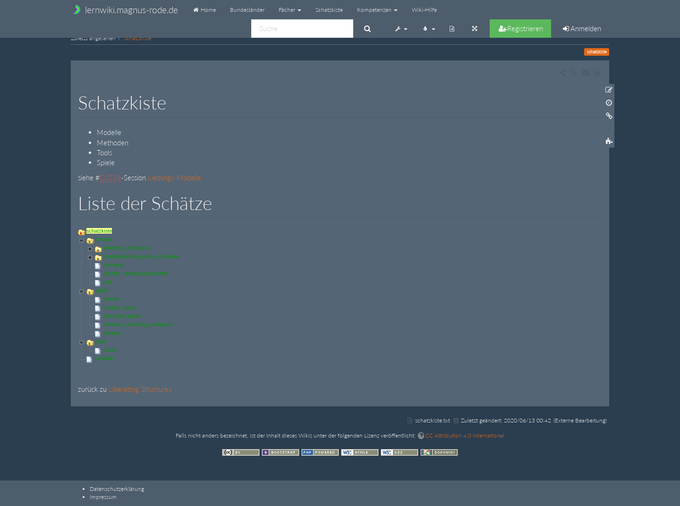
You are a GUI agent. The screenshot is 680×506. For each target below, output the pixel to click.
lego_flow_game (122, 316)
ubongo (112, 333)
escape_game (119, 307)
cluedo (111, 299)
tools (100, 341)
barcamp (113, 265)
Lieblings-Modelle (174, 177)
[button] (401, 28)
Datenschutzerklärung (117, 488)
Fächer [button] (290, 9)
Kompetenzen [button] (377, 9)
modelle (104, 358)
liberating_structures (126, 248)
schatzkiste (137, 38)
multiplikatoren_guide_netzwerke (141, 256)
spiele (102, 290)
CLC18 (110, 177)
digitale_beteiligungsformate (135, 273)
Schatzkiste (329, 9)
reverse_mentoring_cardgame (138, 324)
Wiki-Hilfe (424, 9)
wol (107, 282)
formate (103, 239)
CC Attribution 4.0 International (464, 435)
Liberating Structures (140, 389)
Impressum (103, 496)
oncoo (110, 350)
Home (204, 9)
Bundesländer (247, 9)
